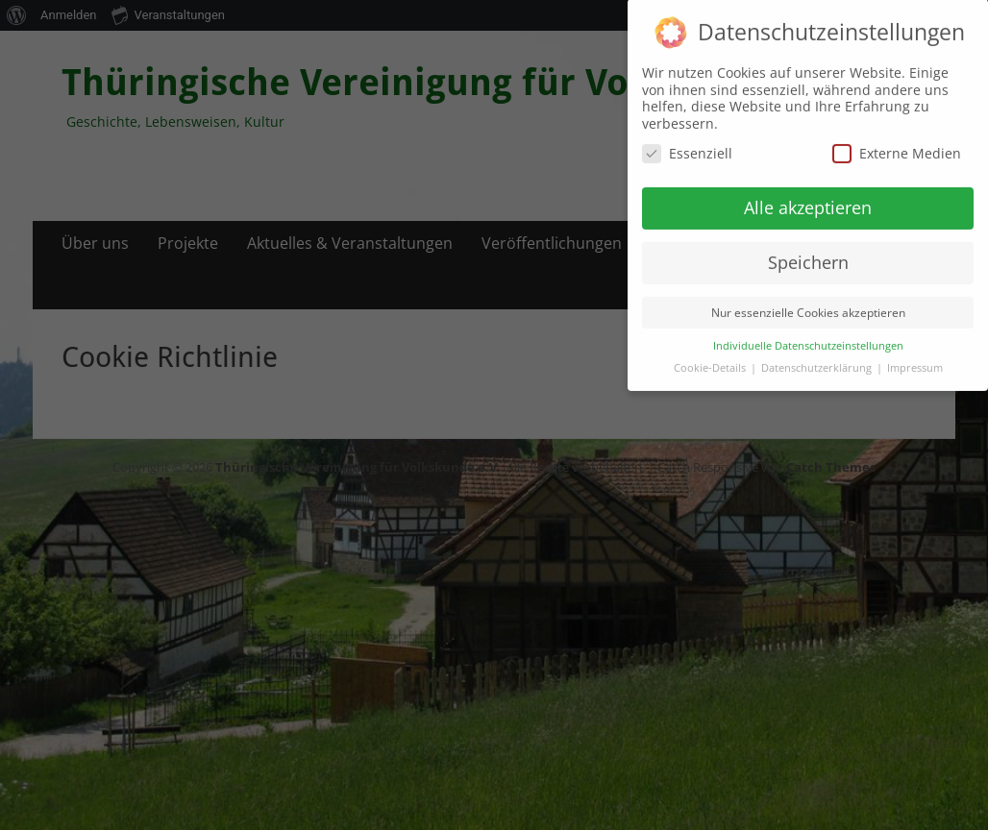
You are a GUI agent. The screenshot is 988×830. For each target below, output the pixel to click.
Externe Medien (896, 141)
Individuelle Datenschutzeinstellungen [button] (808, 333)
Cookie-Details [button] (711, 355)
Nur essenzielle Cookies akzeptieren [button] (808, 300)
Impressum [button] (915, 355)
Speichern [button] (808, 249)
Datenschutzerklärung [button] (818, 355)
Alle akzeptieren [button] (808, 195)
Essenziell (687, 141)
